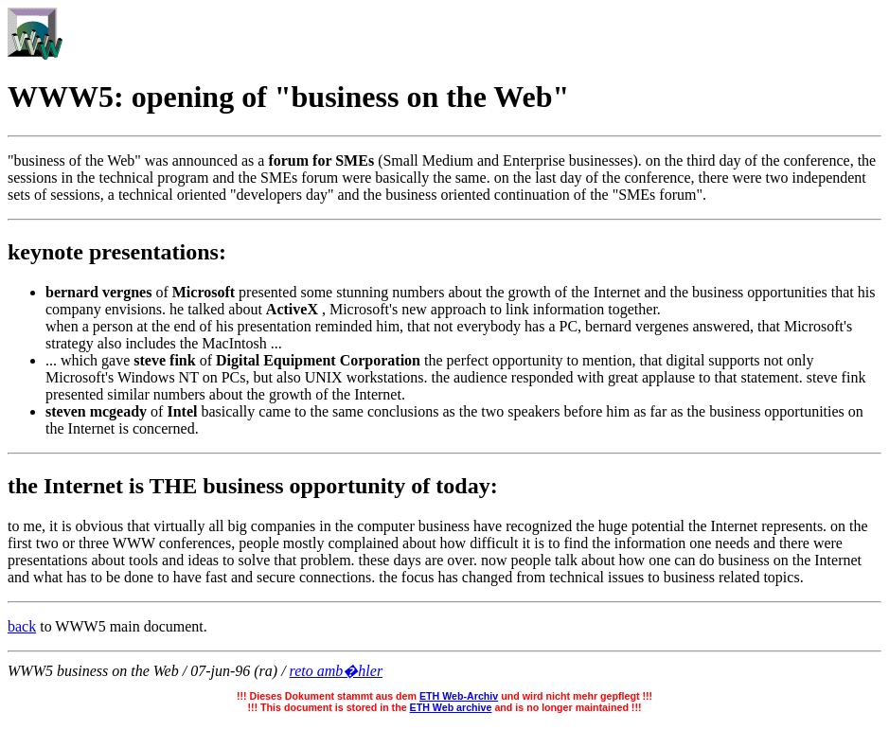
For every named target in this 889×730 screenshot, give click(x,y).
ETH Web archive (451, 707)
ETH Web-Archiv (458, 696)
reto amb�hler (336, 671)
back (22, 626)
